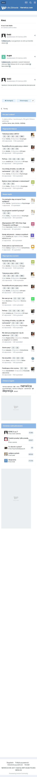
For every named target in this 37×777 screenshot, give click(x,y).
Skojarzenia (12, 460)
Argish (9, 56)
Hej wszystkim (7, 358)
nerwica (26, 386)
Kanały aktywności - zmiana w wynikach (15, 234)
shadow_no (9, 161)
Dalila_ (8, 186)
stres (18, 386)
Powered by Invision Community (18, 773)
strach (16, 391)
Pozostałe (26, 227)
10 (22, 136)
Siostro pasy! (6, 347)
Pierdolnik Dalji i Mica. (9, 261)
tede (13, 461)
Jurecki (14, 442)
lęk (33, 388)
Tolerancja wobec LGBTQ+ (10, 134)
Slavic (8, 360)
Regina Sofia (10, 338)
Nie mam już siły (7, 298)
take (13, 123)
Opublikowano (17, 37)
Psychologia (23, 174)
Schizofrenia (25, 248)
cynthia (4, 123)
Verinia (8, 139)
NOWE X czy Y (13, 431)
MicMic (17, 123)
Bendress (9, 301)
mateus (8, 248)
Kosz (15, 27)
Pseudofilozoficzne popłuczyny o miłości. (15, 146)
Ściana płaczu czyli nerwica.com (12, 246)
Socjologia (23, 139)
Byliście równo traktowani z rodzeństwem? (15, 181)
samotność (27, 388)
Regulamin (10, 762)
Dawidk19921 (10, 371)
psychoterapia (6, 388)
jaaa (13, 455)
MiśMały (22, 123)
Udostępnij (9, 100)
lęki (14, 386)
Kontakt (27, 765)
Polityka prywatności (22, 762)
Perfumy (5, 159)
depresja (7, 390)
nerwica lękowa (7, 386)
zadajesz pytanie (13, 453)
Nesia (9, 123)
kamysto (8, 350)
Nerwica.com (26, 8)
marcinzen (9, 227)
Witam (23, 360)
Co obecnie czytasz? (15, 447)
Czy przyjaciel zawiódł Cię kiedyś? (13, 210)
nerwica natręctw (17, 388)
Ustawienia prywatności (15, 765)
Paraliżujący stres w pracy (10, 368)
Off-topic (22, 151)
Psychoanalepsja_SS (18, 448)
